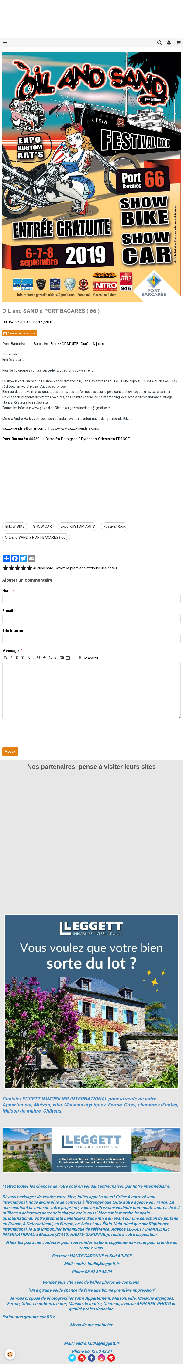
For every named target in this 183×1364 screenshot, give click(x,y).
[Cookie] (10, 1354)
